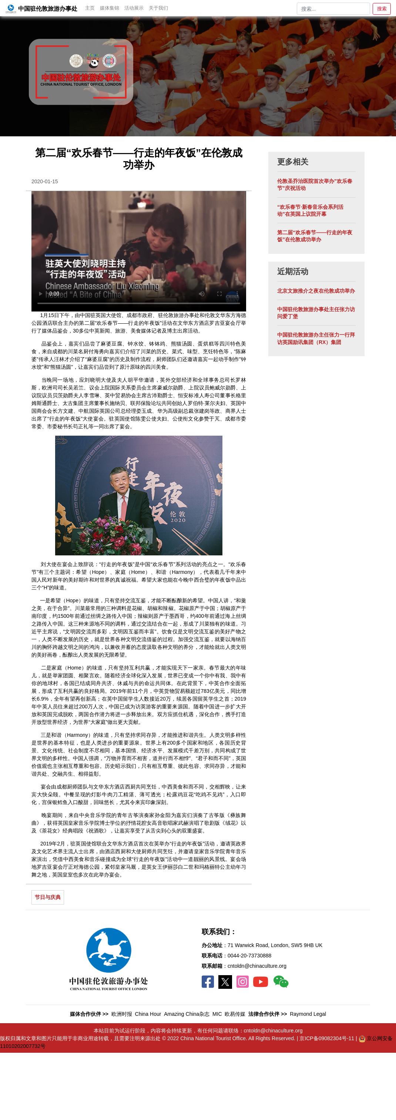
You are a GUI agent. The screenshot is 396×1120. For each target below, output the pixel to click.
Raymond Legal (308, 1014)
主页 (90, 8)
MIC (217, 1014)
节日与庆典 (48, 897)
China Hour (148, 1014)
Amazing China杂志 (186, 1014)
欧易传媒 (235, 1014)
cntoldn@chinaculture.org (257, 966)
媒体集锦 (109, 8)
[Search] (333, 9)
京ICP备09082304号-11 (327, 1038)
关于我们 (158, 8)
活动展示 (134, 8)
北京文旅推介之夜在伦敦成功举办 (316, 291)
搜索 (382, 8)
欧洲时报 (121, 1014)
